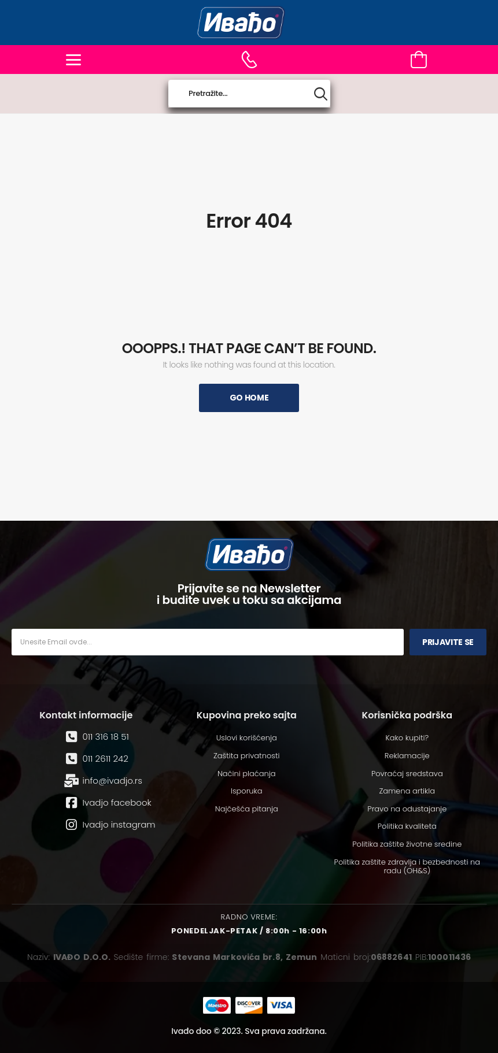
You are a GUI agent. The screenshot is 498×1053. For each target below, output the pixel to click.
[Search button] (320, 94)
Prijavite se (448, 642)
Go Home (249, 397)
